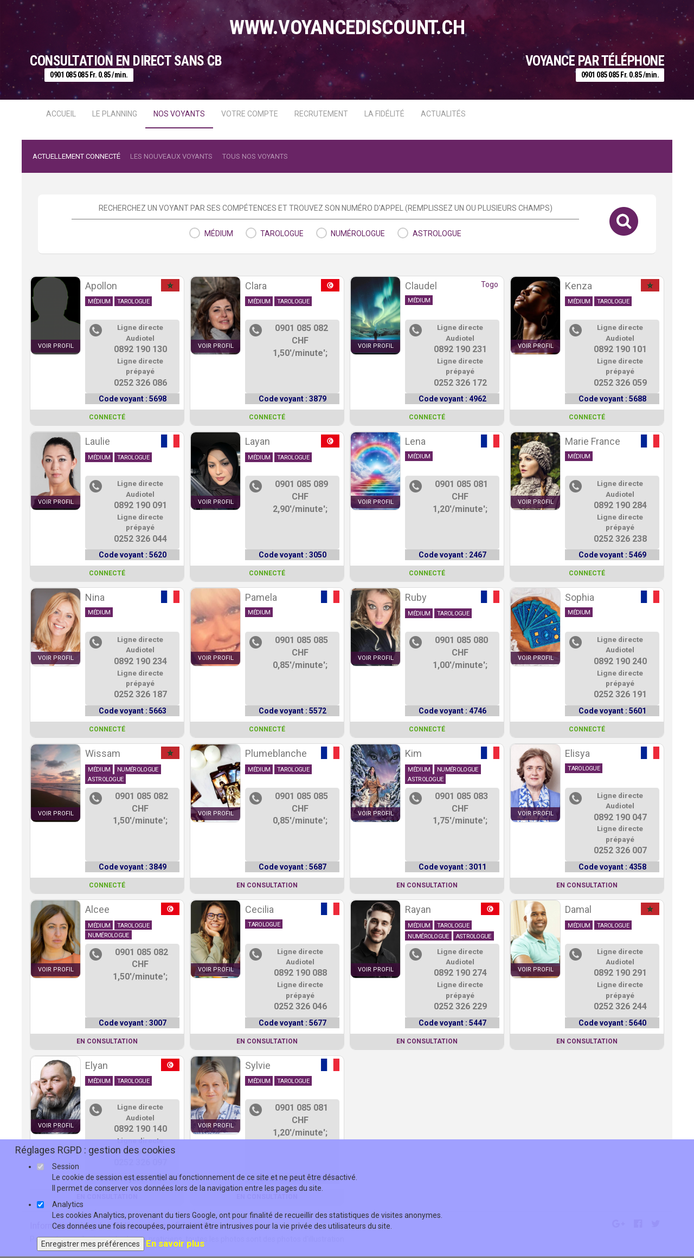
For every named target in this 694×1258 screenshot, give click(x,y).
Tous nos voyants (255, 156)
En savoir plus (175, 1243)
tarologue (282, 233)
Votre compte (249, 113)
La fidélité (384, 113)
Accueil (61, 113)
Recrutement (321, 113)
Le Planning (114, 113)
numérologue (358, 233)
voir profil (56, 345)
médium (218, 233)
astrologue (437, 233)
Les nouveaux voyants (171, 156)
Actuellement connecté (76, 156)
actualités (443, 113)
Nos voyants (179, 113)
